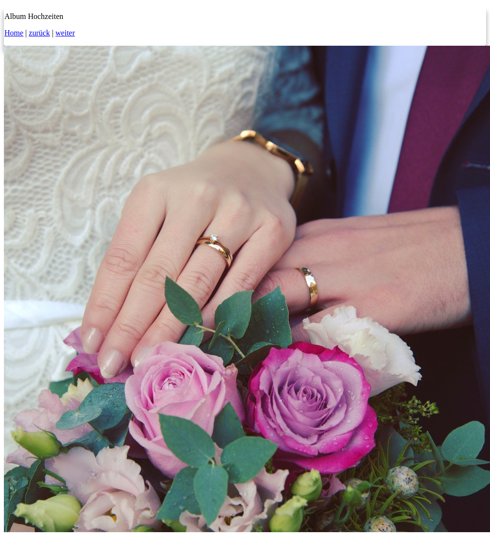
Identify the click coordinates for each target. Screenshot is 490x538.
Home (13, 33)
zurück (39, 33)
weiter (65, 33)
